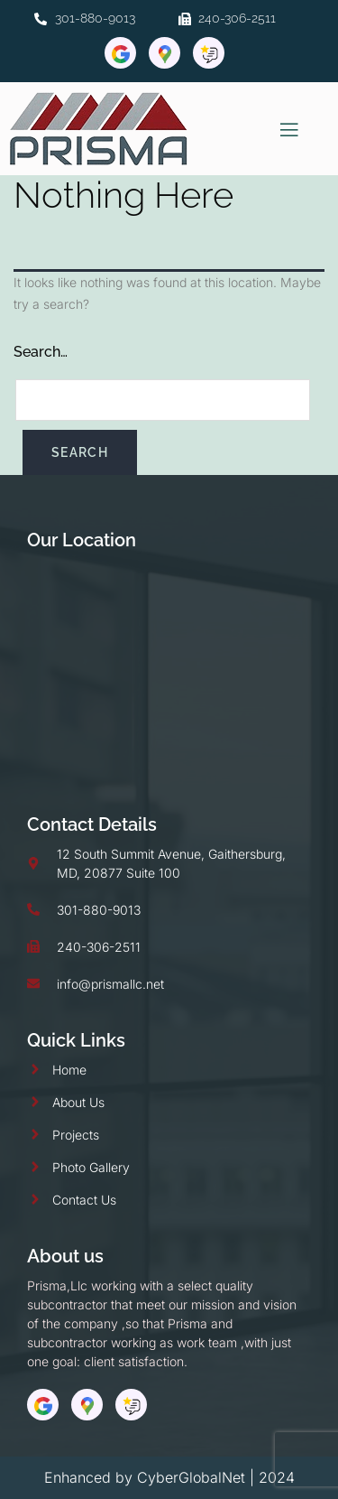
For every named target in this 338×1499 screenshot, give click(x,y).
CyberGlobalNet (191, 1477)
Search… (41, 351)
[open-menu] (290, 130)
